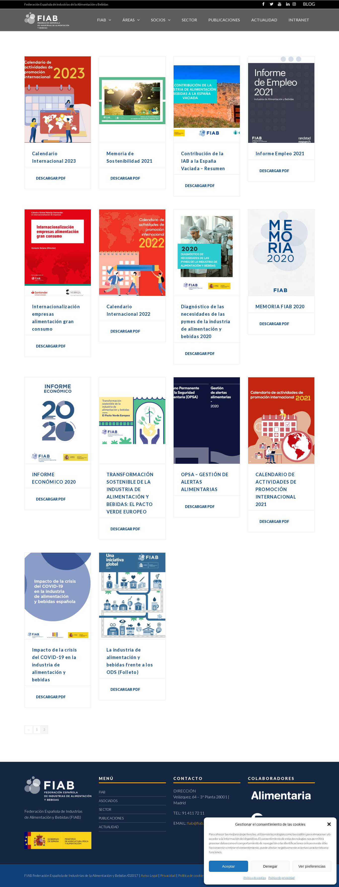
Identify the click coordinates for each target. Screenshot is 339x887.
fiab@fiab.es (197, 823)
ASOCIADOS (108, 801)
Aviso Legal (149, 875)
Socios (158, 19)
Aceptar (228, 866)
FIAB (101, 19)
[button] (329, 824)
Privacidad (167, 875)
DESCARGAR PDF (51, 178)
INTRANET (299, 19)
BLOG (309, 4)
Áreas (128, 19)
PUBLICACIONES (111, 818)
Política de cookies (255, 878)
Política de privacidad (281, 878)
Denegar (270, 866)
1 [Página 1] (37, 730)
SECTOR (189, 19)
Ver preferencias (311, 866)
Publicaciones (224, 19)
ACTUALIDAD (264, 19)
